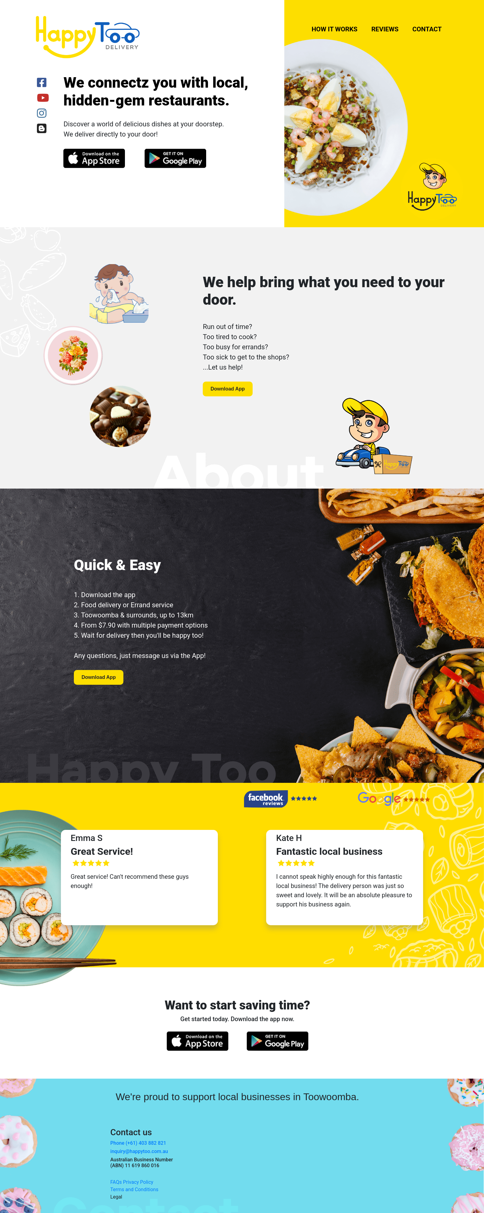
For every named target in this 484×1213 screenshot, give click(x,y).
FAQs (116, 1182)
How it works (335, 29)
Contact (427, 29)
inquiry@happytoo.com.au (139, 1151)
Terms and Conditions (134, 1189)
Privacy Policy (138, 1182)
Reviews (384, 29)
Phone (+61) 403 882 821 (138, 1143)
